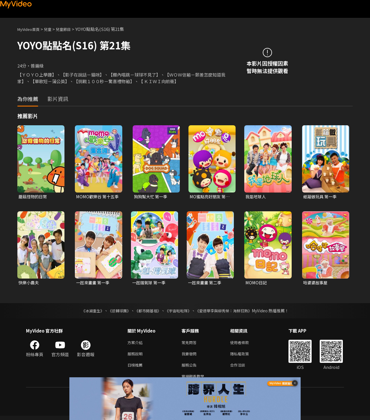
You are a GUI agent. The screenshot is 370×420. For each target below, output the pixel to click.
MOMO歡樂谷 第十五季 (96, 197)
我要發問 (190, 356)
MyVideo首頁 (30, 29)
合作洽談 (242, 368)
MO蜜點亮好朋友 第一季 (211, 197)
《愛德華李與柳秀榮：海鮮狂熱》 (227, 311)
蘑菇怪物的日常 (33, 197)
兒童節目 (69, 29)
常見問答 (190, 344)
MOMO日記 (256, 283)
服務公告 (190, 368)
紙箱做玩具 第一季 (321, 197)
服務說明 (136, 356)
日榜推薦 (136, 368)
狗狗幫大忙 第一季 (151, 197)
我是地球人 (256, 197)
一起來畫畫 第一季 (94, 283)
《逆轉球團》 (116, 311)
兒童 (52, 29)
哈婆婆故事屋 (316, 283)
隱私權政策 (244, 356)
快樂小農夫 (29, 283)
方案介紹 (136, 344)
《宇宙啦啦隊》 (178, 311)
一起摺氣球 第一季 (150, 283)
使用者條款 (244, 344)
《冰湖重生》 (87, 311)
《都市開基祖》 (146, 311)
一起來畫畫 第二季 (205, 283)
